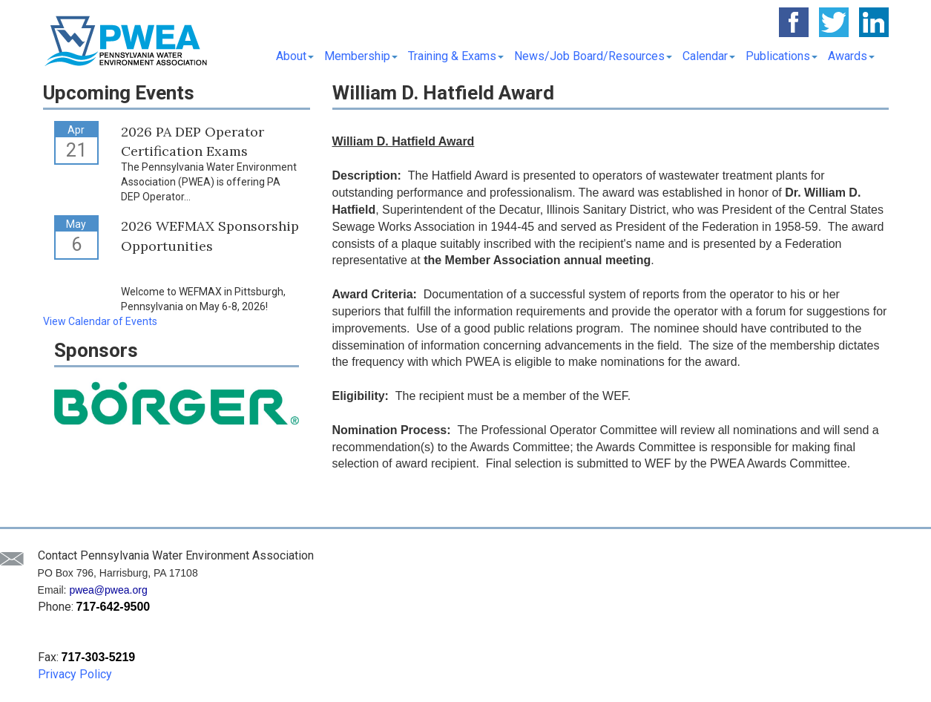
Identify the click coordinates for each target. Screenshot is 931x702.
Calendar (708, 56)
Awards (851, 56)
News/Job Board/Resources (593, 56)
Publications (781, 56)
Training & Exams (456, 56)
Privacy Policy (75, 674)
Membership (361, 56)
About (295, 56)
